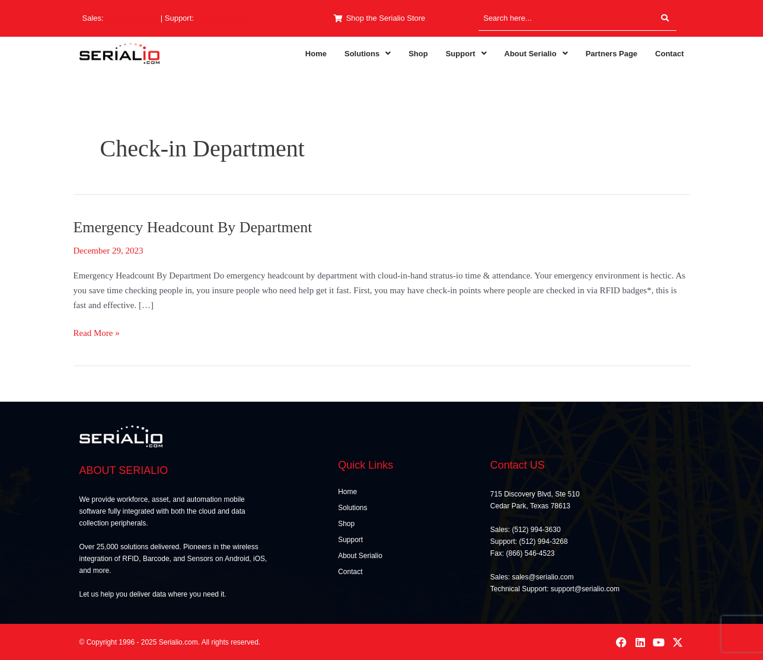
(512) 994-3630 (132, 18)
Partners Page (611, 53)
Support (466, 53)
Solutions (367, 53)
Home (316, 53)
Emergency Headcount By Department (193, 227)
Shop (418, 53)
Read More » (97, 332)
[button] (367, 53)
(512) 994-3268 (222, 18)
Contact (669, 53)
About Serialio (536, 53)
